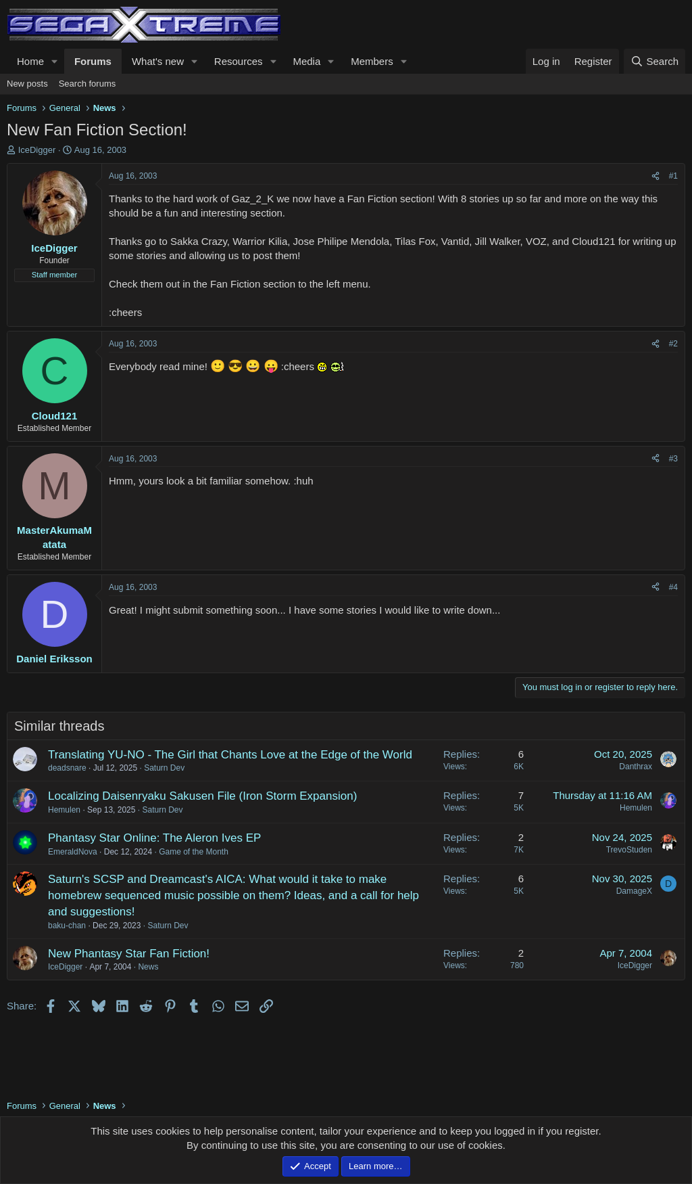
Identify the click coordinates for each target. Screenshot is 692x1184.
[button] (54, 61)
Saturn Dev (164, 768)
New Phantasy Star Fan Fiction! (128, 953)
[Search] (654, 61)
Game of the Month (193, 852)
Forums (93, 61)
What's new (158, 61)
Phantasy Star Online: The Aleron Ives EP (154, 838)
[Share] (655, 176)
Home (30, 61)
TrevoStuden (629, 850)
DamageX (634, 891)
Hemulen (64, 810)
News (148, 967)
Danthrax (635, 766)
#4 (673, 587)
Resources (238, 61)
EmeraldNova (72, 852)
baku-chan (67, 925)
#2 (673, 343)
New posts (27, 83)
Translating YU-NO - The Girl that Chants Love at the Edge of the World (230, 754)
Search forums (87, 83)
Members (372, 61)
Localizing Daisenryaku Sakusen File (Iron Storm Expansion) (202, 796)
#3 (673, 458)
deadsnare (67, 768)
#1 (673, 176)
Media (306, 61)
